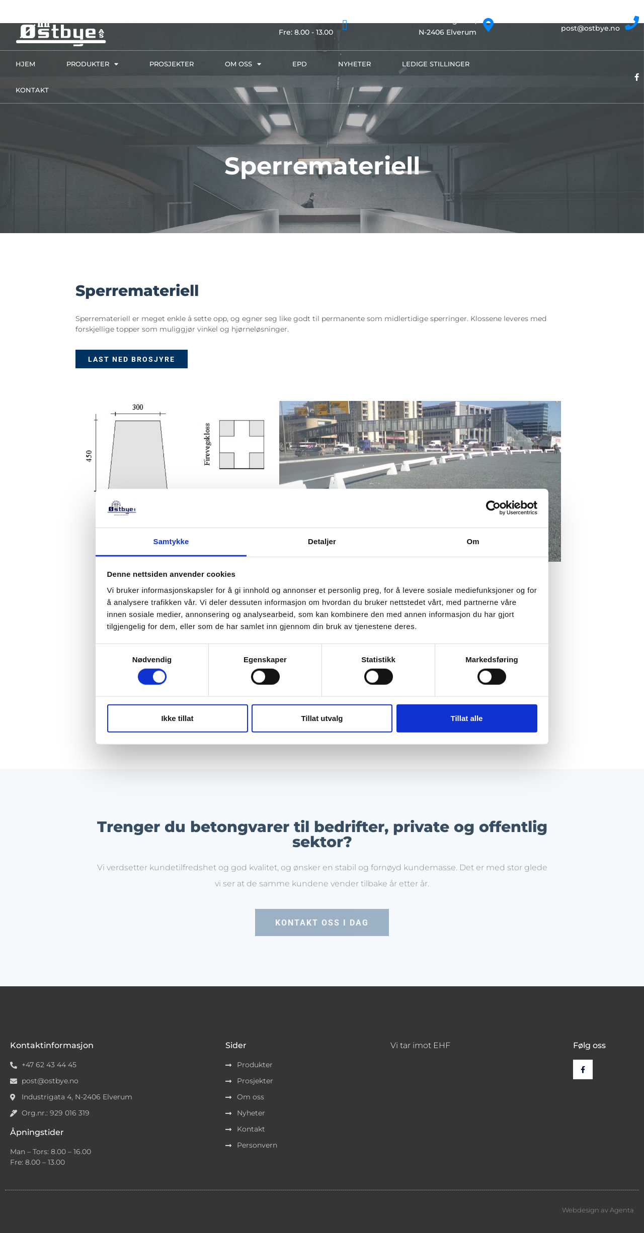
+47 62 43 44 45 (592, 17)
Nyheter (354, 64)
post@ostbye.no (590, 28)
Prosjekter (171, 64)
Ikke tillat (177, 717)
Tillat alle (467, 717)
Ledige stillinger (435, 64)
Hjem (25, 64)
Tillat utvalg (322, 717)
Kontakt (32, 90)
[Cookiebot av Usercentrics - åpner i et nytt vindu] (493, 508)
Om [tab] (472, 541)
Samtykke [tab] (171, 541)
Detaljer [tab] (322, 541)
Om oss (243, 64)
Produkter (92, 64)
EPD (299, 64)
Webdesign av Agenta (598, 1210)
